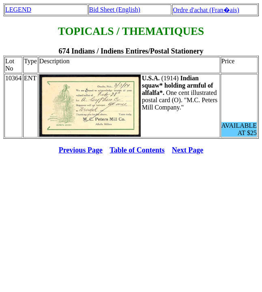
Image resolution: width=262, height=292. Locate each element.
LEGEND (18, 9)
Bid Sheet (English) (114, 9)
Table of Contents (137, 150)
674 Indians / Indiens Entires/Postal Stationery (130, 51)
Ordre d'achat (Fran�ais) (206, 9)
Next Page (187, 150)
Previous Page (81, 150)
